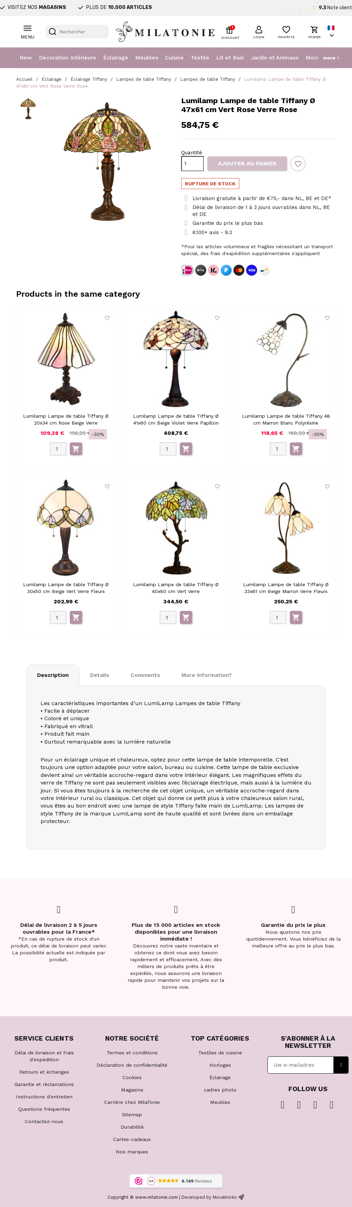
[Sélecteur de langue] (332, 32)
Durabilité (132, 1127)
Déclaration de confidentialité (132, 1065)
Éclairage (115, 57)
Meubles (146, 57)
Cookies (132, 1077)
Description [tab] (53, 675)
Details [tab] (99, 675)
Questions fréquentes (44, 1109)
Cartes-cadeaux (132, 1139)
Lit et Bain (230, 57)
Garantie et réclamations (44, 1084)
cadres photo (220, 1090)
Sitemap (132, 1114)
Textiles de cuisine (220, 1052)
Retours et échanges (44, 1072)
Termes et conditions (132, 1052)
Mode (313, 57)
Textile (200, 57)
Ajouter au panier (247, 163)
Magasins (132, 1090)
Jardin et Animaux (275, 57)
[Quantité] (192, 163)
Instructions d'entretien (44, 1096)
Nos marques (132, 1151)
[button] (258, 31)
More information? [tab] (207, 675)
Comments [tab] (145, 675)
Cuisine (174, 57)
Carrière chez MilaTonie (132, 1102)
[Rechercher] (77, 32)
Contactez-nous (44, 1121)
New (26, 57)
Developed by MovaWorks (209, 1197)
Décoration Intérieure (67, 57)
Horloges (220, 1065)
